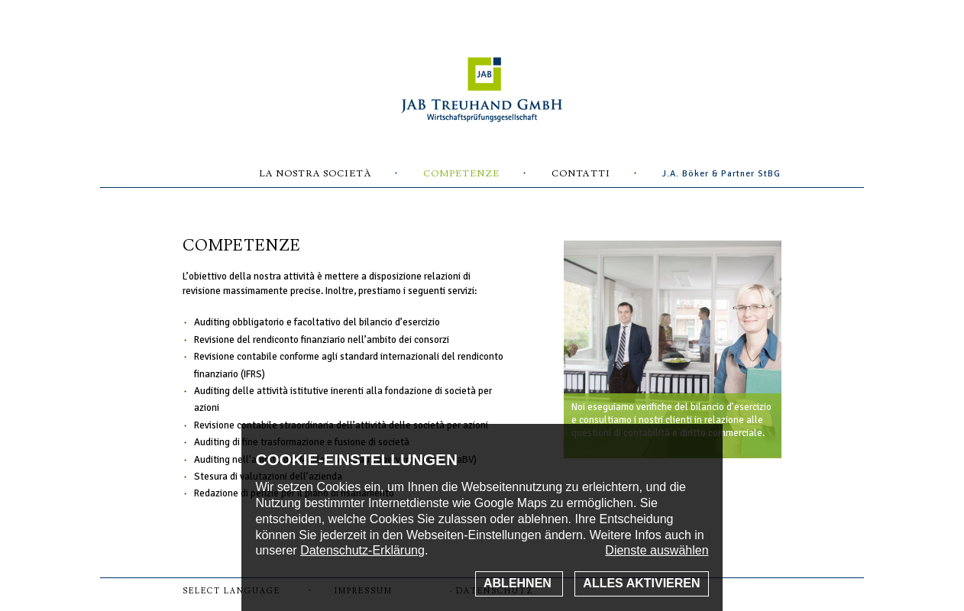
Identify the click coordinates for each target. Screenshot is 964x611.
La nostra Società (315, 173)
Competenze (461, 173)
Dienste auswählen (656, 550)
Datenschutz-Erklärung (362, 550)
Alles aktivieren (641, 583)
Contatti (581, 173)
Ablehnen (519, 583)
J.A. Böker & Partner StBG (721, 173)
